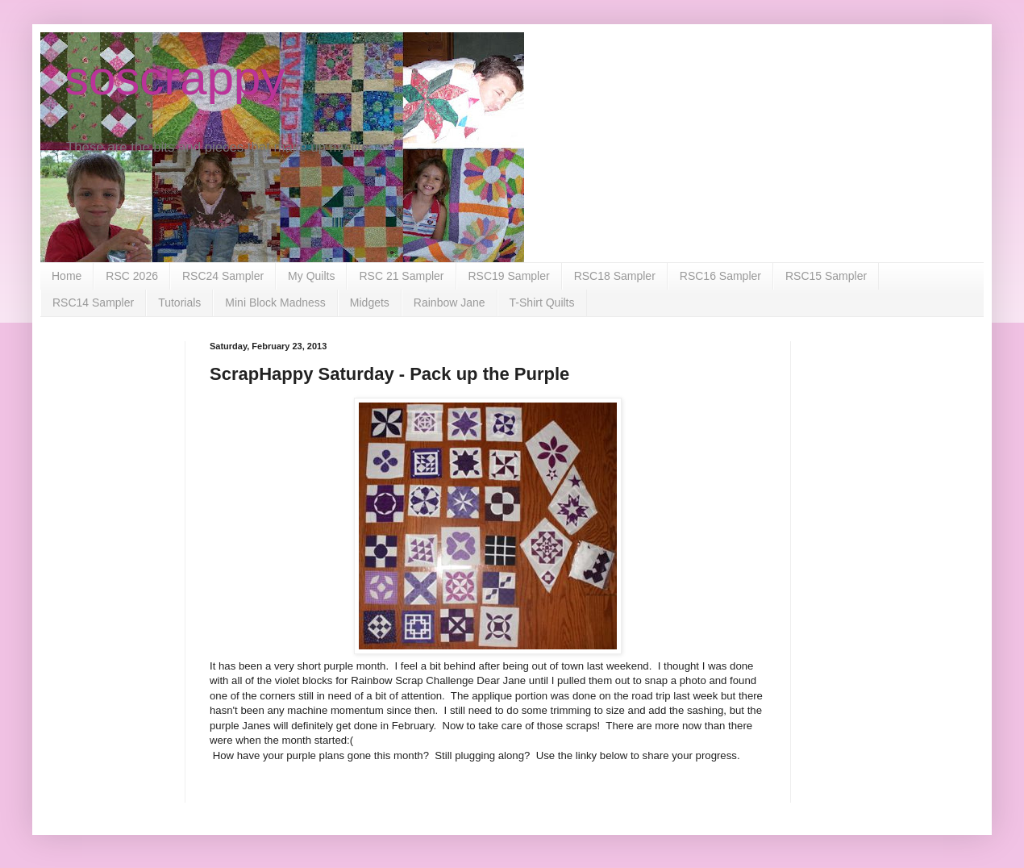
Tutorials (179, 302)
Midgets (369, 302)
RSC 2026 (132, 275)
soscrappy (175, 78)
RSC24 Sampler (223, 275)
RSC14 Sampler (93, 302)
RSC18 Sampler (615, 275)
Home (66, 275)
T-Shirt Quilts (542, 302)
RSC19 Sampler (509, 275)
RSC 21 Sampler (401, 275)
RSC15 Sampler (826, 275)
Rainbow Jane (449, 302)
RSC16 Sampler (720, 275)
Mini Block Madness (275, 302)
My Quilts (311, 275)
